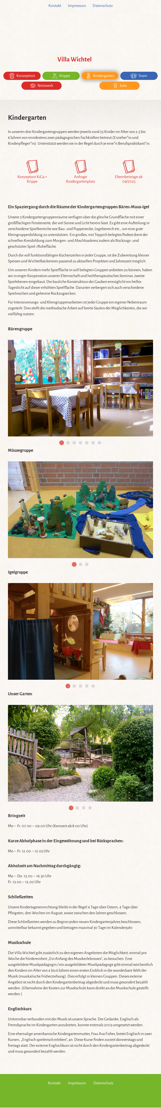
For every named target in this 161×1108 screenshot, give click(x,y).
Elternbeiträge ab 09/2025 (129, 172)
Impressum (77, 6)
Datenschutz (103, 6)
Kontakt (54, 6)
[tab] (61, 443)
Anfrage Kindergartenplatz (80, 172)
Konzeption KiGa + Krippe (32, 172)
